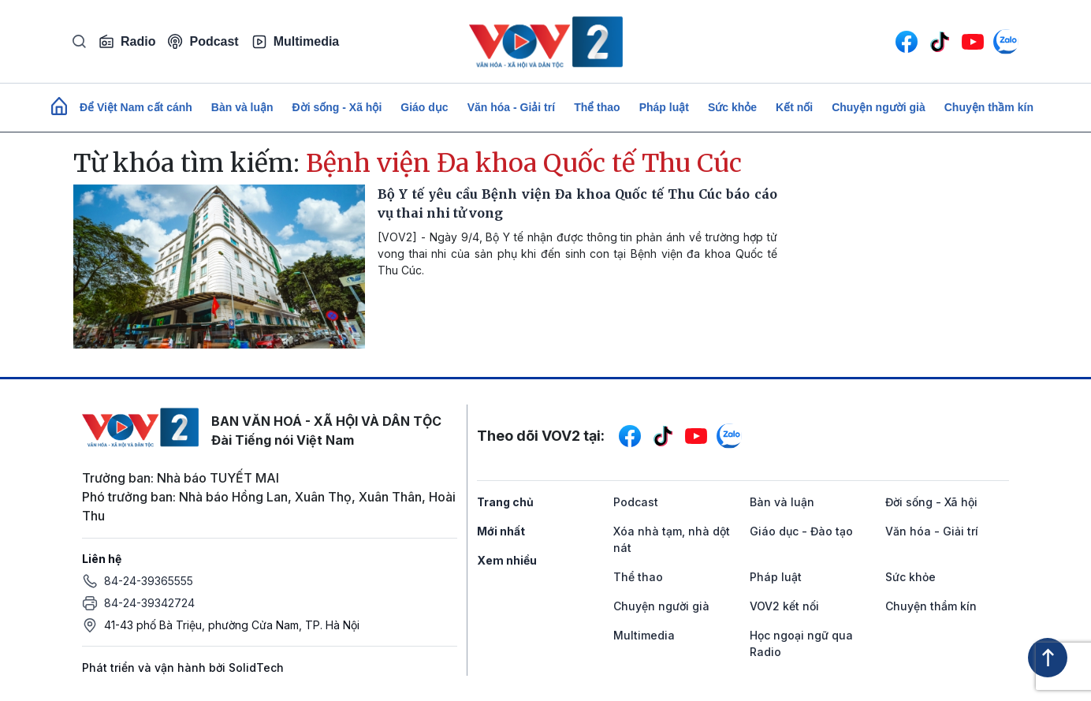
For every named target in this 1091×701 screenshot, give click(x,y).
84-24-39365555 (148, 580)
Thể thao (597, 107)
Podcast (203, 41)
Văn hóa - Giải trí (511, 107)
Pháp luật (664, 107)
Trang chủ (505, 502)
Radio (127, 42)
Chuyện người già (878, 107)
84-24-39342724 (149, 603)
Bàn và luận (242, 107)
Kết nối (794, 107)
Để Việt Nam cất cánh (136, 107)
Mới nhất (501, 531)
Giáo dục (424, 107)
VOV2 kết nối (784, 606)
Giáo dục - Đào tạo (801, 531)
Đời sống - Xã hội (337, 107)
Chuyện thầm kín (988, 107)
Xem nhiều (507, 560)
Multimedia (295, 42)
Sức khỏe (732, 107)
